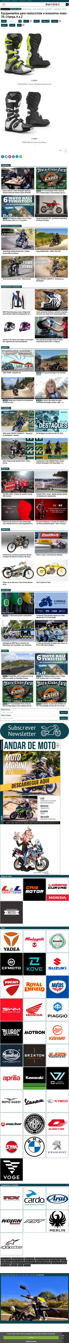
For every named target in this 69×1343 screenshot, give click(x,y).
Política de (31, 1341)
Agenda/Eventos (17, 1259)
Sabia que (6, 529)
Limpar (4, 21)
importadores (57, 9)
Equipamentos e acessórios (11, 287)
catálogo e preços (16, 9)
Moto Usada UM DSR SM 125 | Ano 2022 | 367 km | (34, 1297)
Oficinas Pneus (55, 1261)
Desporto (5, 469)
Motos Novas (29, 1259)
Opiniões (5, 347)
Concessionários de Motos (14, 1261)
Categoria (45, 21)
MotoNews (6, 165)
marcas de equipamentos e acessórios (42, 9)
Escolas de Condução (59, 1263)
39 (19, 25)
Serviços (27, 1265)
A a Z (26, 21)
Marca (37, 21)
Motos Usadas (6, 1259)
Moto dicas (6, 590)
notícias (64, 9)
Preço (12, 25)
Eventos (5, 651)
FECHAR (31, 1337)
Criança (54, 21)
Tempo (4, 25)
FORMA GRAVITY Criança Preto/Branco (34, 142)
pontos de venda (26, 9)
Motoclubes (5, 1265)
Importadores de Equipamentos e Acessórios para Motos (31, 1263)
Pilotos (20, 1265)
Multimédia (6, 408)
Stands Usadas (30, 1261)
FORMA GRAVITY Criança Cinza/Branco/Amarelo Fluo (34, 84)
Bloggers (14, 1265)
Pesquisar (64, 712)
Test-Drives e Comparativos (11, 226)
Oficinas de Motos (42, 1261)
